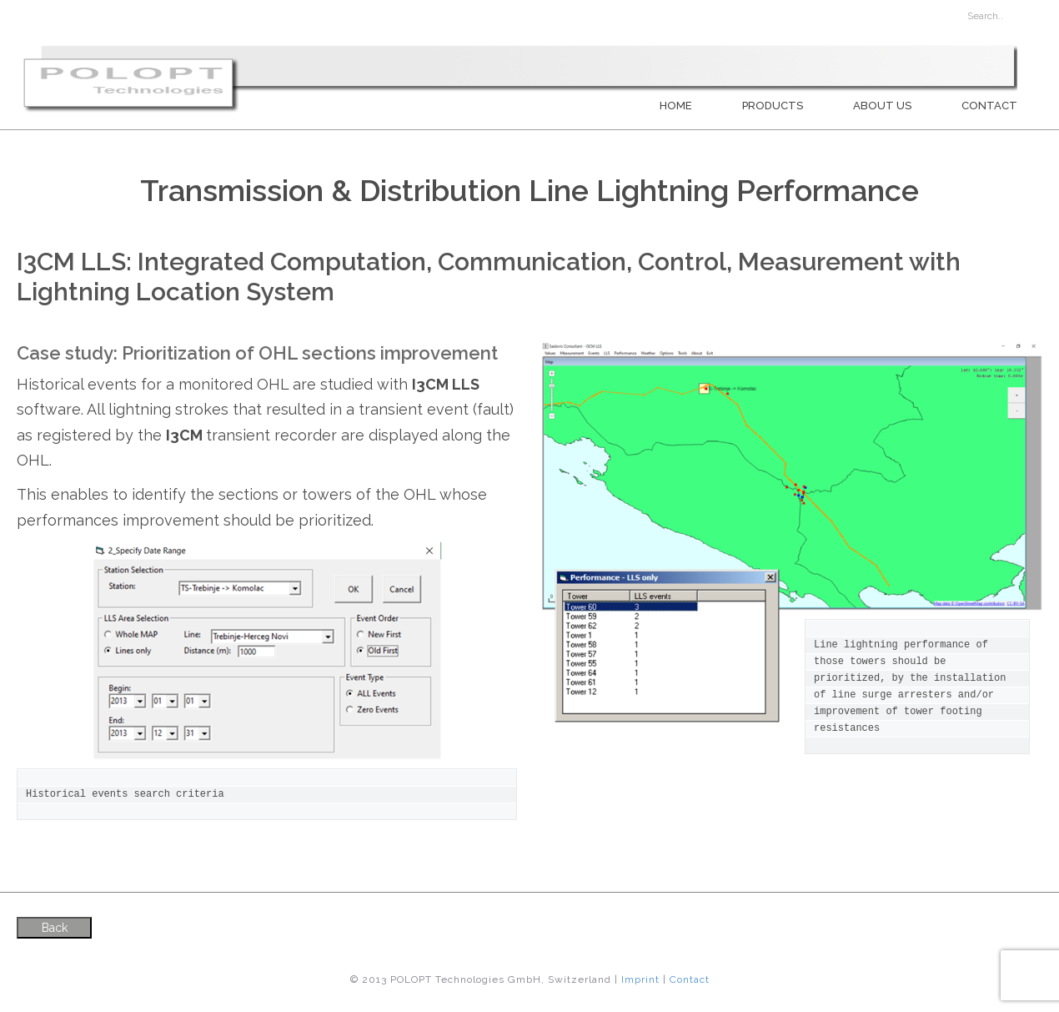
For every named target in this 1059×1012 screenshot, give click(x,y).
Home (676, 105)
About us (882, 105)
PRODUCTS (772, 105)
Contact (989, 105)
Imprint (640, 979)
